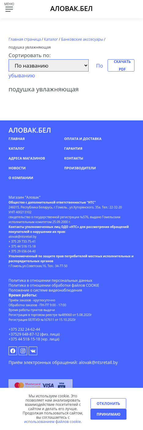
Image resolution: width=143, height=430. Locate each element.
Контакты (73, 158)
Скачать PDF (122, 65)
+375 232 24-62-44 (24, 329)
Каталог (16, 148)
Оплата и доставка (82, 138)
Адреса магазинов (27, 158)
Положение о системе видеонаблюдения (45, 290)
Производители (80, 168)
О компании (21, 177)
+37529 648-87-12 (24, 334)
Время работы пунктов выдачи (32, 310)
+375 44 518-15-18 (24, 339)
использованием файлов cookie (52, 421)
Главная (17, 138)
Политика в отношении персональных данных (50, 280)
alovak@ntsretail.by (98, 362)
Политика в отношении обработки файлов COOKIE (54, 285)
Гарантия (73, 148)
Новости (17, 168)
